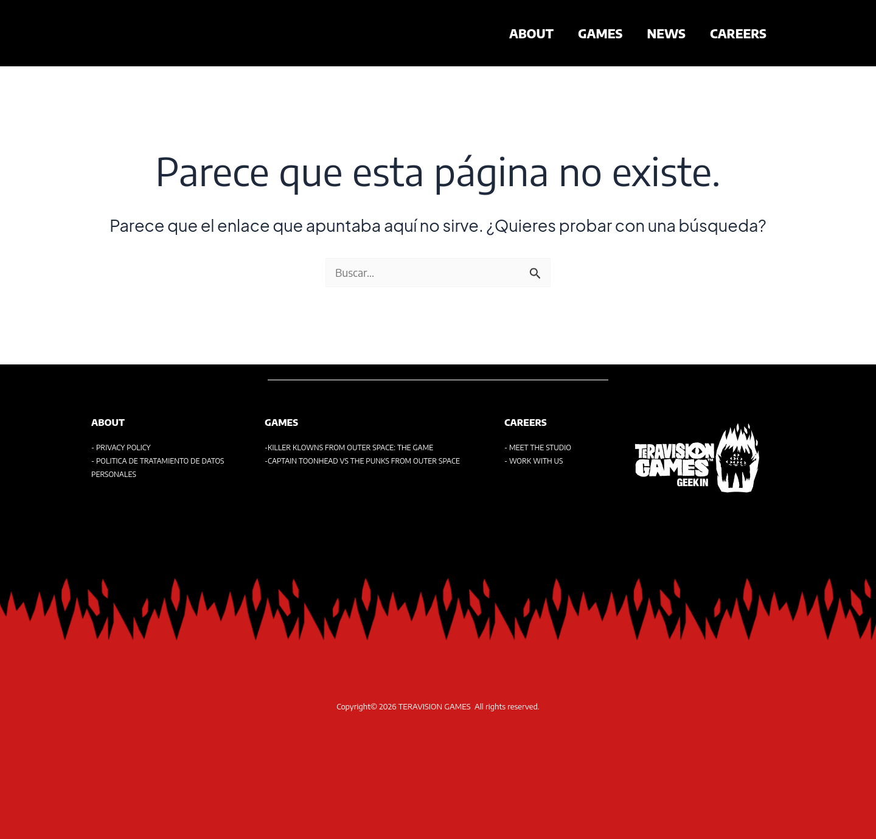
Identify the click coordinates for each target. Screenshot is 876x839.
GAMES (600, 33)
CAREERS (738, 33)
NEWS (666, 33)
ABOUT (531, 33)
